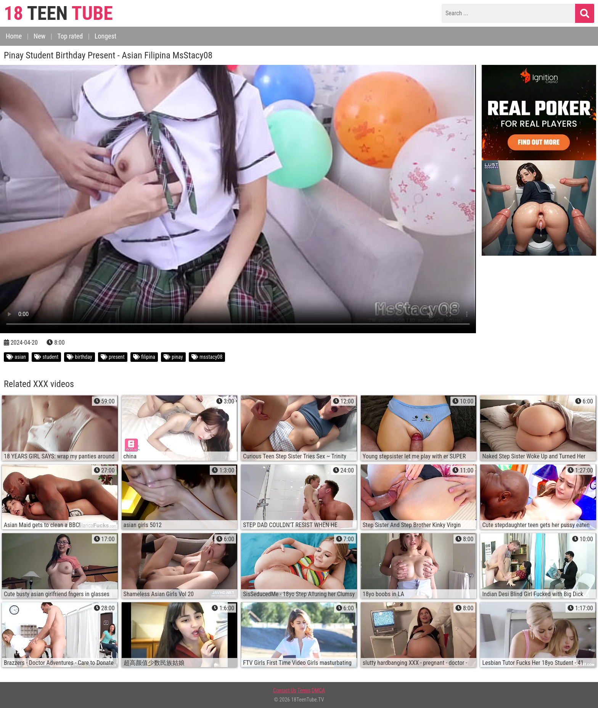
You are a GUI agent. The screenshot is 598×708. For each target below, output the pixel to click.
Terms (303, 690)
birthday (79, 357)
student (46, 357)
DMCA (318, 690)
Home (14, 36)
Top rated (70, 36)
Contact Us (284, 690)
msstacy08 (207, 357)
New (39, 36)
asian (16, 357)
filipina (144, 357)
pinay (173, 357)
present (113, 357)
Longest (105, 36)
